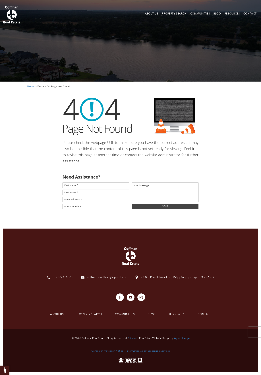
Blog (217, 14)
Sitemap (133, 338)
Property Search (174, 14)
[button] (4, 370)
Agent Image (182, 338)
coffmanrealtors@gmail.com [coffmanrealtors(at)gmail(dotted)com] (107, 277)
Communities (200, 14)
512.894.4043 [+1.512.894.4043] (63, 277)
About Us (151, 14)
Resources (232, 14)
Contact (250, 14)
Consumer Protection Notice (107, 351)
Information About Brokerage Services (148, 351)
